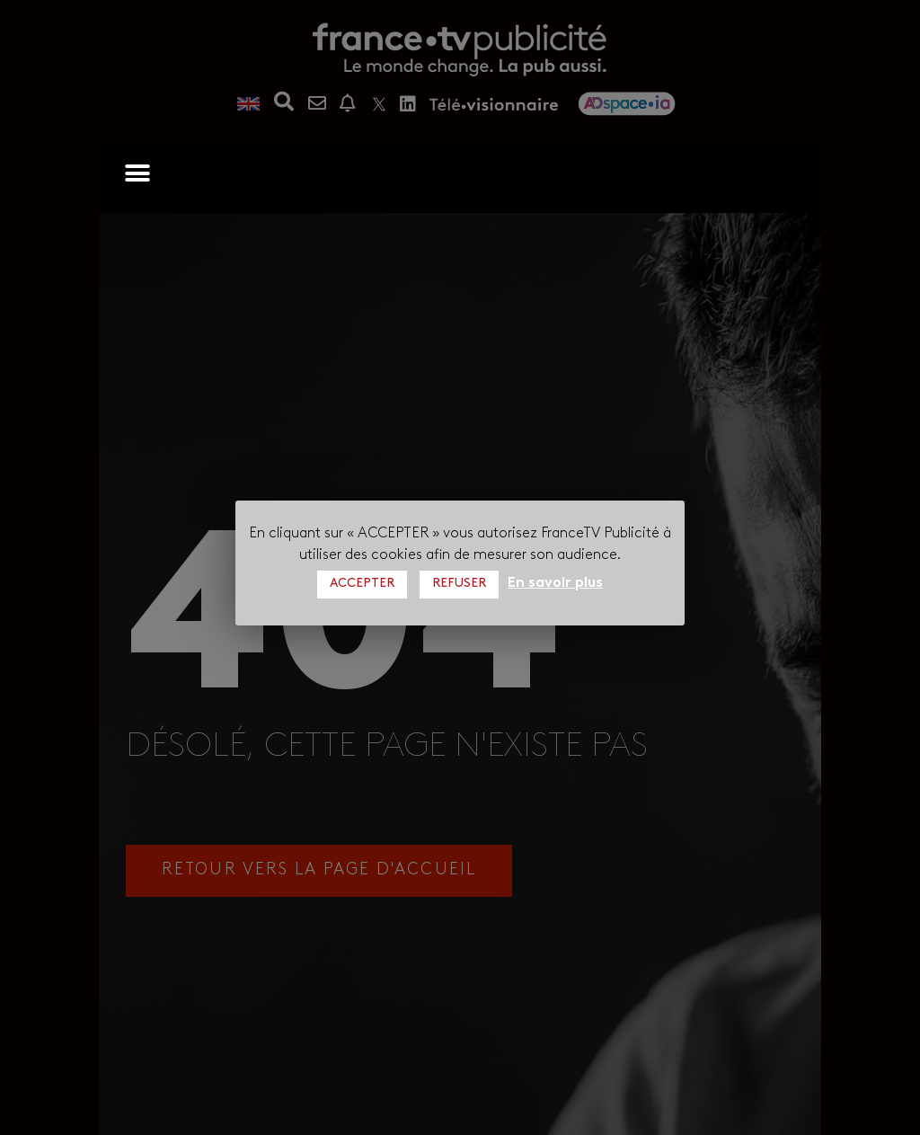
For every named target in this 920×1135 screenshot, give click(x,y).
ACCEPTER (362, 583)
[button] (137, 173)
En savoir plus (555, 583)
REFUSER (459, 583)
